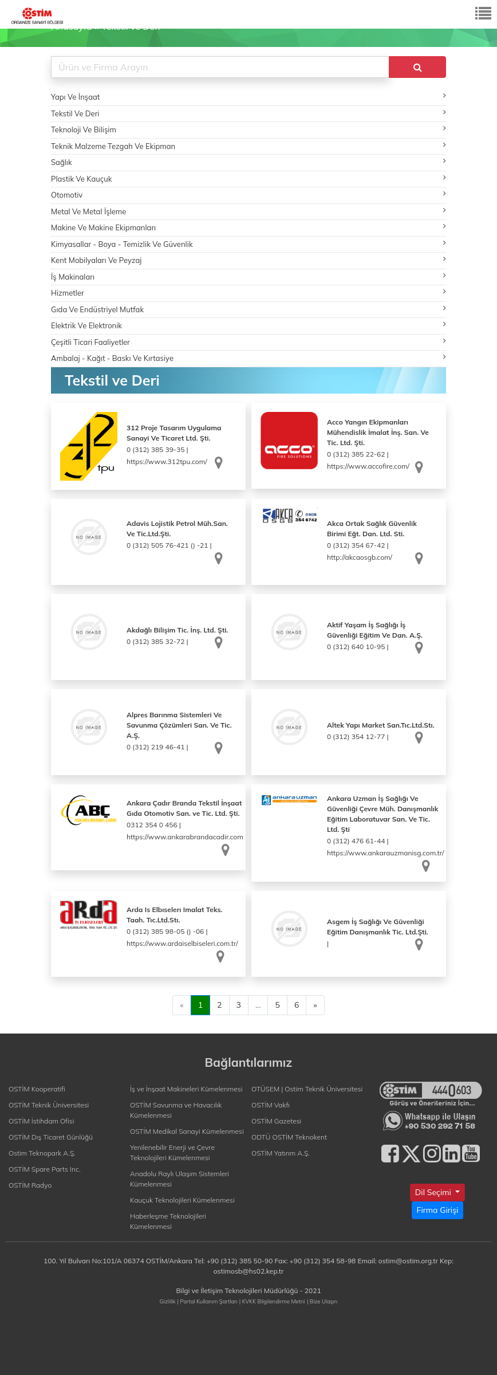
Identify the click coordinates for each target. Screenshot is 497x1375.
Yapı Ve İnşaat (248, 96)
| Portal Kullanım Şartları (208, 1301)
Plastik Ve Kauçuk (248, 178)
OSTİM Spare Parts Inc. (45, 1169)
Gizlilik (168, 1301)
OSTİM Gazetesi (276, 1121)
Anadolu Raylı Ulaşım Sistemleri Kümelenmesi (179, 1178)
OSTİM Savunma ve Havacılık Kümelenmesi (176, 1110)
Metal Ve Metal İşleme (248, 211)
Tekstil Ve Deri (248, 113)
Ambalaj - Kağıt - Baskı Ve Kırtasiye (248, 358)
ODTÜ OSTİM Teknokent (289, 1137)
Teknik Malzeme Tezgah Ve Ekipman (248, 146)
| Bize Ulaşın (322, 1301)
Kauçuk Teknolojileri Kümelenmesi (182, 1200)
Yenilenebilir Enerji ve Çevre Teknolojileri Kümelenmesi (172, 1152)
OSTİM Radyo (30, 1185)
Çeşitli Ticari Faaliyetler (248, 342)
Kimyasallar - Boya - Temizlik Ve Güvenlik (248, 244)
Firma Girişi (438, 1210)
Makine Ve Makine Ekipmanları (248, 227)
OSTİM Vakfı (270, 1105)
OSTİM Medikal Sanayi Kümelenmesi (187, 1131)
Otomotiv (248, 194)
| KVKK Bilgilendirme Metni (272, 1301)
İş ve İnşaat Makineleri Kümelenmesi (186, 1089)
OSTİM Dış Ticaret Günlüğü (51, 1137)
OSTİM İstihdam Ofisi (41, 1121)
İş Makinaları (248, 276)
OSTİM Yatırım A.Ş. (280, 1153)
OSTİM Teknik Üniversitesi (49, 1105)
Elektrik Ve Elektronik (248, 325)
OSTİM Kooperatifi (37, 1089)
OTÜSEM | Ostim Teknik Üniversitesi (306, 1089)
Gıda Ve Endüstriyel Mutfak (248, 309)
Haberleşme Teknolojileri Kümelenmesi (168, 1221)
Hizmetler (248, 292)
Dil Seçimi (434, 1192)
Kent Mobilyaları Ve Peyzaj (248, 260)
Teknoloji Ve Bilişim (248, 129)
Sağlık (248, 162)
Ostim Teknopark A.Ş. (42, 1153)
